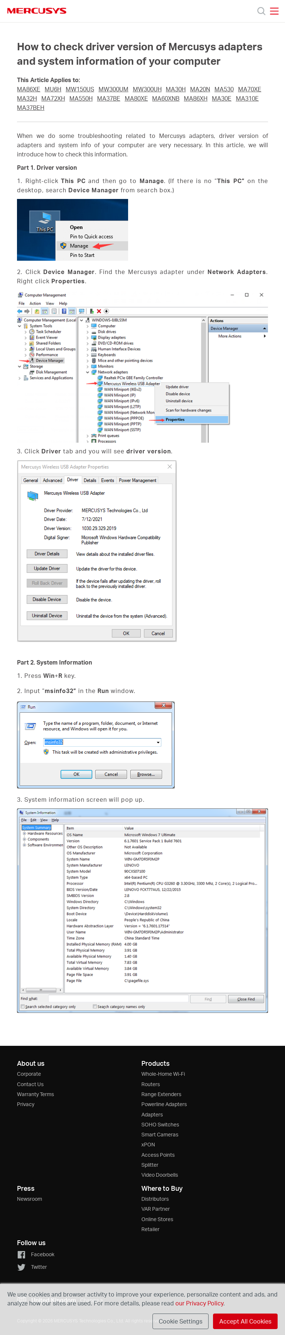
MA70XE (249, 89)
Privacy (25, 1104)
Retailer (150, 1229)
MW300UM (113, 89)
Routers (150, 1084)
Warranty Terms (35, 1094)
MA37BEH (30, 107)
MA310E (247, 98)
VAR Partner (155, 1209)
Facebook (35, 1254)
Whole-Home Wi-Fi (163, 1074)
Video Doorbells (159, 1175)
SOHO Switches (160, 1124)
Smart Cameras (159, 1134)
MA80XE (136, 98)
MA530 (224, 89)
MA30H (176, 89)
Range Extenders (161, 1094)
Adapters (152, 1114)
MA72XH (53, 98)
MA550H (81, 98)
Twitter (32, 1267)
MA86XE (28, 89)
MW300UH (147, 89)
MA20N (200, 89)
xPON (148, 1144)
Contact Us (30, 1084)
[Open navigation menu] (274, 11)
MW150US (80, 89)
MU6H (53, 89)
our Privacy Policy (199, 1303)
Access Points (158, 1155)
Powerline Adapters (164, 1104)
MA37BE (108, 98)
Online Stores (157, 1219)
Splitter (149, 1165)
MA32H (27, 98)
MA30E (221, 98)
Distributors (155, 1199)
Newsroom (29, 1199)
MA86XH (195, 98)
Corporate (29, 1074)
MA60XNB (165, 98)
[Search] (261, 11)
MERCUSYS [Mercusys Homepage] (36, 11)
